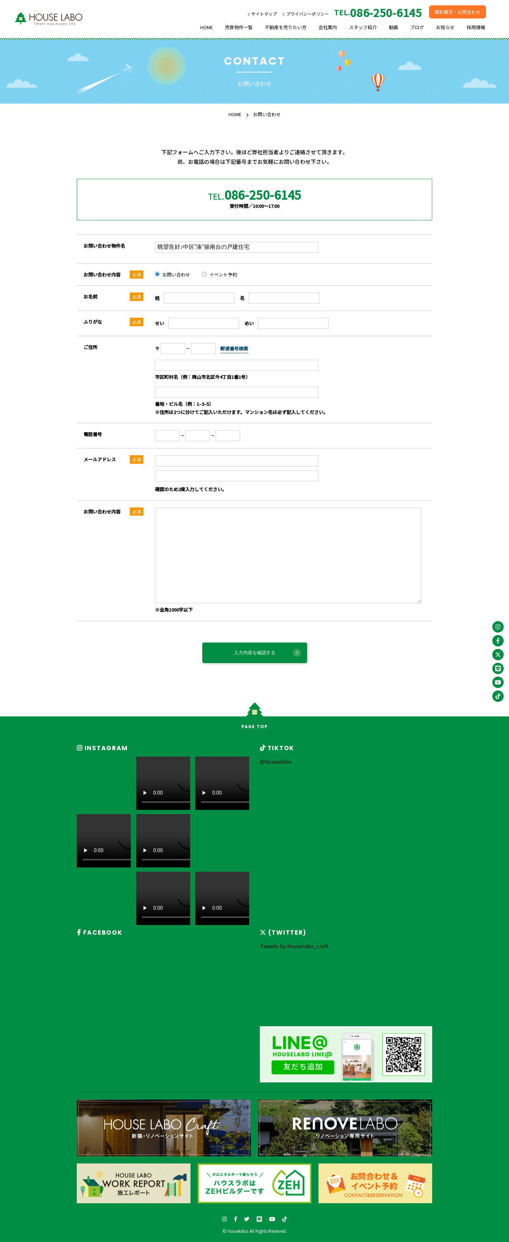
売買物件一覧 (239, 27)
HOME (206, 27)
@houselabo (275, 761)
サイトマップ (264, 14)
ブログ (417, 27)
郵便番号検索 (234, 348)
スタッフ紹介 (363, 27)
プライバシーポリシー (307, 14)
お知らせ (445, 27)
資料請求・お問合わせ (457, 12)
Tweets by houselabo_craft (294, 946)
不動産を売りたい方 (285, 27)
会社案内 (327, 27)
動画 (393, 27)
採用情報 (476, 27)
